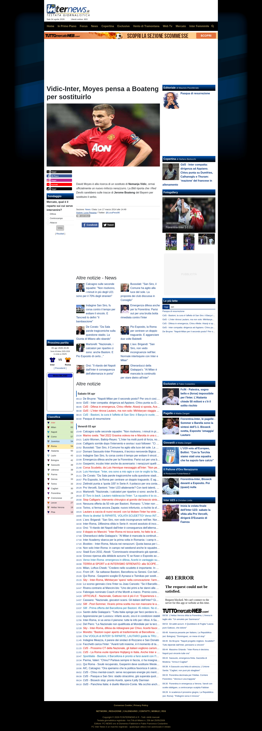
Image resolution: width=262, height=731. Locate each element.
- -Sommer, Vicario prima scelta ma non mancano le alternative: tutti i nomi (132, 604)
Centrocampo (56, 218)
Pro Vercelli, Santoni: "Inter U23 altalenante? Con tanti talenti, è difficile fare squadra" (133, 487)
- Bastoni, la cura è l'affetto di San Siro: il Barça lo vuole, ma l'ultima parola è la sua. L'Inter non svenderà (148, 414)
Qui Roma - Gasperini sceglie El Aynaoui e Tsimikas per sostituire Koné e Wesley (131, 576)
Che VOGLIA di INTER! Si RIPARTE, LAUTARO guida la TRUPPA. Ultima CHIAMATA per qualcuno (142, 636)
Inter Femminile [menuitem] (199, 26)
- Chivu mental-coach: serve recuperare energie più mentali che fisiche (128, 672)
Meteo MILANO (60, 376)
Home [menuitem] (50, 26)
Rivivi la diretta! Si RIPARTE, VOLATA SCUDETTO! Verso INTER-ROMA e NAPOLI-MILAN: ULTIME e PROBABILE (151, 515)
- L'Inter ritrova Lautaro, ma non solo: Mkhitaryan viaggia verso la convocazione (133, 410)
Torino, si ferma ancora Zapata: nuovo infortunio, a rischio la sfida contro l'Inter (129, 507)
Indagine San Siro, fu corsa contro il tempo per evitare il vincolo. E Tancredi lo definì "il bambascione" (95, 313)
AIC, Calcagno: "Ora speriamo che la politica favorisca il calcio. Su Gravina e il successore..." (138, 668)
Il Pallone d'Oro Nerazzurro (180, 469)
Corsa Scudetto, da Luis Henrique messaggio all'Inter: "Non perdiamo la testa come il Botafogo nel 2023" (145, 467)
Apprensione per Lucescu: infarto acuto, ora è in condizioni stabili (121, 616)
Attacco (53, 222)
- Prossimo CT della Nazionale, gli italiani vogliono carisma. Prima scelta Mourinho (134, 648)
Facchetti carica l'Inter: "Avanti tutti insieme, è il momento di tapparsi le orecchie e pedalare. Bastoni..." (143, 644)
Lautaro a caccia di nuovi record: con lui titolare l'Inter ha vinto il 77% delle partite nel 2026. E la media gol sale (148, 511)
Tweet (109, 225)
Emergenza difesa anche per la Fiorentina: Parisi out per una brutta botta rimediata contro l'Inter (139, 459)
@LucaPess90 (113, 212)
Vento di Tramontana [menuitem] (146, 26)
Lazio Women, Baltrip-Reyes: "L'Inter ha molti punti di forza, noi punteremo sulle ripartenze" (137, 439)
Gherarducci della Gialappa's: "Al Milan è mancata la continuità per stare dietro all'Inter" (134, 535)
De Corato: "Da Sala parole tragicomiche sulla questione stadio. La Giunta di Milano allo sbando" (140, 475)
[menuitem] (212, 26)
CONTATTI (144, 711)
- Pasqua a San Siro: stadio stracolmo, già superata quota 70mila (124, 676)
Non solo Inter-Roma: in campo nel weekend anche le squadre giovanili (125, 547)
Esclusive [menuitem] (123, 26)
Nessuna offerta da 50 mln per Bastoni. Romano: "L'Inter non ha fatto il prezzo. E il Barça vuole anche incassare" (150, 503)
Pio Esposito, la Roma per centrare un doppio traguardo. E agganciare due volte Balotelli (135, 479)
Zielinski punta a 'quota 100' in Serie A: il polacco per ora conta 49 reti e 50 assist (131, 483)
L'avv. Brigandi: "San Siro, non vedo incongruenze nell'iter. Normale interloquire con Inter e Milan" (139, 352)
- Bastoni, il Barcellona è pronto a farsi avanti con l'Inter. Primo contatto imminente (138, 656)
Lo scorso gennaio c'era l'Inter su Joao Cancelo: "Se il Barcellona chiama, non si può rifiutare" (138, 584)
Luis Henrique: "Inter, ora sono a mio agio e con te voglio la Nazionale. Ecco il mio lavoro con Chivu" (142, 471)
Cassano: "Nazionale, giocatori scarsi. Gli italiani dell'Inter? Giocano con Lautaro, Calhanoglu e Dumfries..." (146, 600)
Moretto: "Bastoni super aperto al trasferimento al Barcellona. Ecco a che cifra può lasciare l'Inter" (140, 632)
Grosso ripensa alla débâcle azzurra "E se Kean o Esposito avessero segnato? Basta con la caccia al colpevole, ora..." (153, 555)
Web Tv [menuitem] (167, 26)
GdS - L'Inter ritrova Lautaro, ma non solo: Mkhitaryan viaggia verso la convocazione (202, 319)
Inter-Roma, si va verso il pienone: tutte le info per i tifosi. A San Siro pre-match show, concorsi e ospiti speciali (148, 620)
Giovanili (169, 442)
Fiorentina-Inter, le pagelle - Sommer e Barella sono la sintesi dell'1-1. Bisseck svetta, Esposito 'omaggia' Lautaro (197, 426)
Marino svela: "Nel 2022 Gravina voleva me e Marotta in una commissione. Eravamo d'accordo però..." (144, 435)
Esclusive (169, 383)
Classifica (54, 416)
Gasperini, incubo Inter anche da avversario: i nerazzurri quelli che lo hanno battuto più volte (137, 463)
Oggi (166, 307)
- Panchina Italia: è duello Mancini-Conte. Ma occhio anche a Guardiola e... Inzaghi (135, 684)
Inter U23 (169, 500)
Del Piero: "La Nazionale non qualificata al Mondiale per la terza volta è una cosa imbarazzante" (139, 624)
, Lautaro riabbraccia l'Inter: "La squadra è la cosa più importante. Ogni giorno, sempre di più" (147, 495)
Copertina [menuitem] (107, 26)
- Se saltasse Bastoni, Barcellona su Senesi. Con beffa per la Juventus (130, 571)
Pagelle (168, 413)
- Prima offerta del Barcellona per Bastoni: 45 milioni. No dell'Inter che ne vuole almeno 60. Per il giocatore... (149, 608)
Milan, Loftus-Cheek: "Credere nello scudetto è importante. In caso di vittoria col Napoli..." (136, 567)
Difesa (53, 214)
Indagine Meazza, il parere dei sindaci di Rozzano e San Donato (121, 640)
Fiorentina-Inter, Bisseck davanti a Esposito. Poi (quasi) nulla (196, 483)
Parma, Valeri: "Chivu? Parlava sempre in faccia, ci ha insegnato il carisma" (127, 660)
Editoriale (169, 87)
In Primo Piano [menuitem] (67, 26)
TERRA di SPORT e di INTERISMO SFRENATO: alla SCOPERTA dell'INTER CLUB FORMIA (138, 563)
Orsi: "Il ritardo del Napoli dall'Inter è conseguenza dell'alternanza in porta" (100, 369)
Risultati (60, 233)
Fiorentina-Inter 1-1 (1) (179, 227)
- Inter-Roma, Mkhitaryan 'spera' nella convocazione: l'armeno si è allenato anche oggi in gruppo (142, 580)
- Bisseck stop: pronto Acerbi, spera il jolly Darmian (116, 680)
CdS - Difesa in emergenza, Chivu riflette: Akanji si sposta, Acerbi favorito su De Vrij (202, 323)
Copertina (169, 159)
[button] (60, 228)
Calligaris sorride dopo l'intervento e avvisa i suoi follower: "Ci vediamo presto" (129, 443)
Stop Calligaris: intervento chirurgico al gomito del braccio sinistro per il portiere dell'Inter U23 (138, 499)
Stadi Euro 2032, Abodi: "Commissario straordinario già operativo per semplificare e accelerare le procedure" (147, 551)
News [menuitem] (94, 26)
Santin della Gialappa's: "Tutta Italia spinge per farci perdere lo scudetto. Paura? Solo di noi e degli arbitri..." (146, 612)
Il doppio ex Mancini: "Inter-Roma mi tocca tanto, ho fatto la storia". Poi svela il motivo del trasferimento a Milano (149, 531)
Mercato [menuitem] (181, 26)
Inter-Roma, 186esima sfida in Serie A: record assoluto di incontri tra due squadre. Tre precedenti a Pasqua (146, 523)
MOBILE (155, 711)
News (87, 209)
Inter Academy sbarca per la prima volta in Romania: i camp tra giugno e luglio (129, 539)
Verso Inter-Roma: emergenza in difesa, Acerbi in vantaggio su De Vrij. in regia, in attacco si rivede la (151, 559)
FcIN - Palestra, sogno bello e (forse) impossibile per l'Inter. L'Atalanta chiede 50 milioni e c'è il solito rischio (196, 397)
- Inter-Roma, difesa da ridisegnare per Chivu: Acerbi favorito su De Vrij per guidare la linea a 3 (141, 628)
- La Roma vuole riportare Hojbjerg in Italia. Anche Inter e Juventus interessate (132, 652)
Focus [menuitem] (84, 26)
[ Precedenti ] (60, 368)
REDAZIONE (115, 711)
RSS (164, 711)
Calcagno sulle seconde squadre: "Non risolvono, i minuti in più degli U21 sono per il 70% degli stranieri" (145, 431)
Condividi (90, 225)
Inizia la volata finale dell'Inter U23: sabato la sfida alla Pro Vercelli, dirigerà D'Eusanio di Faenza (195, 513)
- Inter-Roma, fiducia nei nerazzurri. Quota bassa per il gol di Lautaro (129, 543)
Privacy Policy (141, 705)
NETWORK (101, 711)
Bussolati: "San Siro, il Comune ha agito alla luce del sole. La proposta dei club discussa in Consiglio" (139, 292)
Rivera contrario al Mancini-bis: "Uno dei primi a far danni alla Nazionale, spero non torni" (135, 588)
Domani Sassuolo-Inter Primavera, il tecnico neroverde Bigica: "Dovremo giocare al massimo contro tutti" (145, 451)
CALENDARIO (130, 711)
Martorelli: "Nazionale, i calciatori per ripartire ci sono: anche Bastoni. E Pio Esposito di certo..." (139, 491)
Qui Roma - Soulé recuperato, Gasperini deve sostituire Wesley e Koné (125, 664)
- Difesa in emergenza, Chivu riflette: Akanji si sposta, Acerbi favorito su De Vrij (132, 406)
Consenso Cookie (123, 705)
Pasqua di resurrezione (97, 418)
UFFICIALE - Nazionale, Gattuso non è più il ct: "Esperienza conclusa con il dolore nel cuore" (138, 596)
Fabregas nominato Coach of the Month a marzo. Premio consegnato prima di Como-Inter (136, 592)
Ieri (172, 307)
